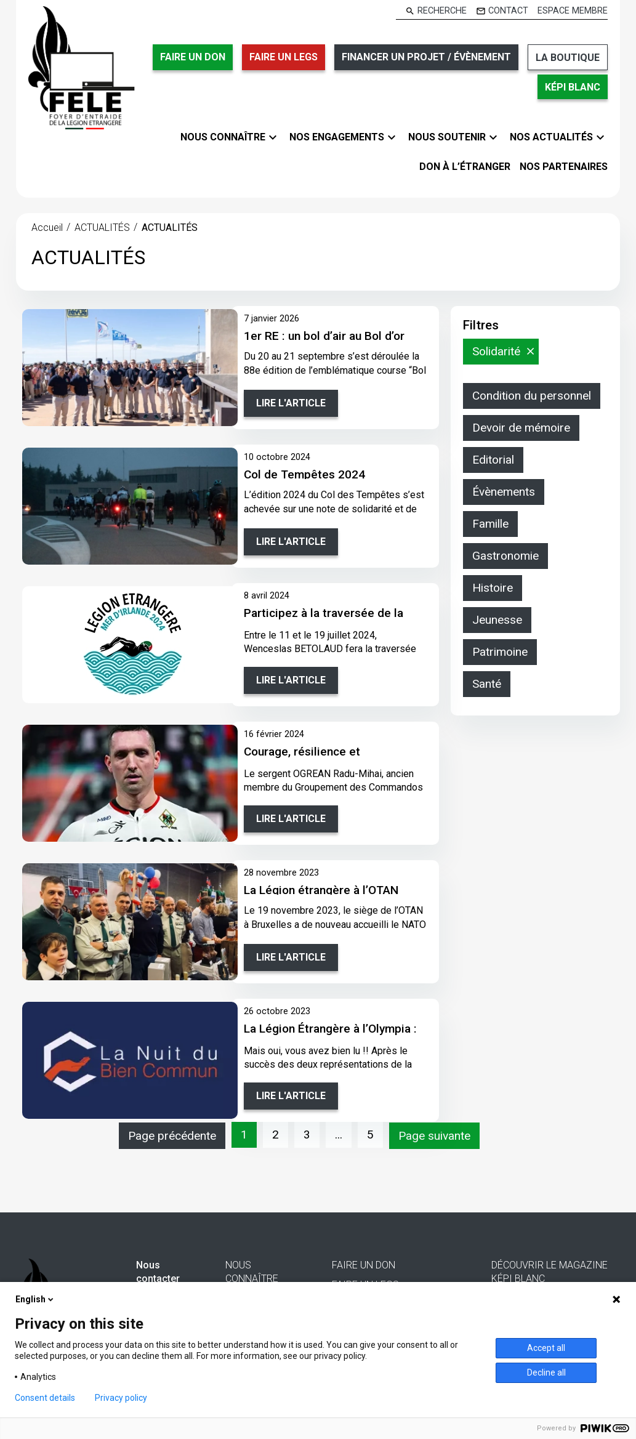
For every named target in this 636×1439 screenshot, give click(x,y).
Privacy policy (121, 1398)
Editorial (493, 460)
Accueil (47, 227)
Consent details (45, 1398)
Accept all (546, 1348)
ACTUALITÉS (102, 227)
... (338, 1134)
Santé (486, 684)
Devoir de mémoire (521, 428)
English (35, 1299)
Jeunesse (497, 620)
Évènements (503, 492)
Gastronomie (505, 556)
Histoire (492, 588)
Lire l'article (291, 403)
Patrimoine (500, 652)
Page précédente (172, 1134)
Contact (508, 11)
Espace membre (572, 11)
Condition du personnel (531, 396)
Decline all (546, 1372)
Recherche (442, 11)
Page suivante (434, 1134)
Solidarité (496, 351)
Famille (490, 524)
